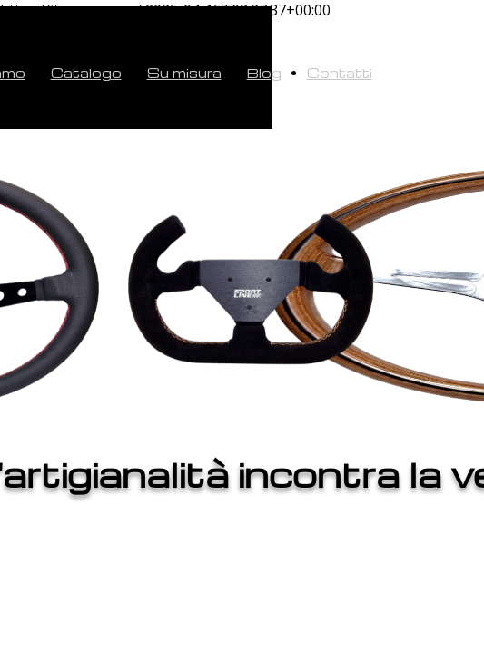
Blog (264, 72)
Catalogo (86, 72)
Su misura (184, 72)
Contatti (339, 72)
